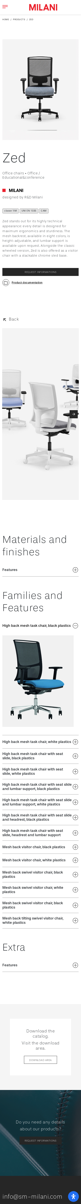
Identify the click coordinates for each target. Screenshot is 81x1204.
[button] (22, 282)
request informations (40, 272)
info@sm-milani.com (32, 1196)
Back (14, 319)
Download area (40, 1060)
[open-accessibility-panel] (73, 1196)
